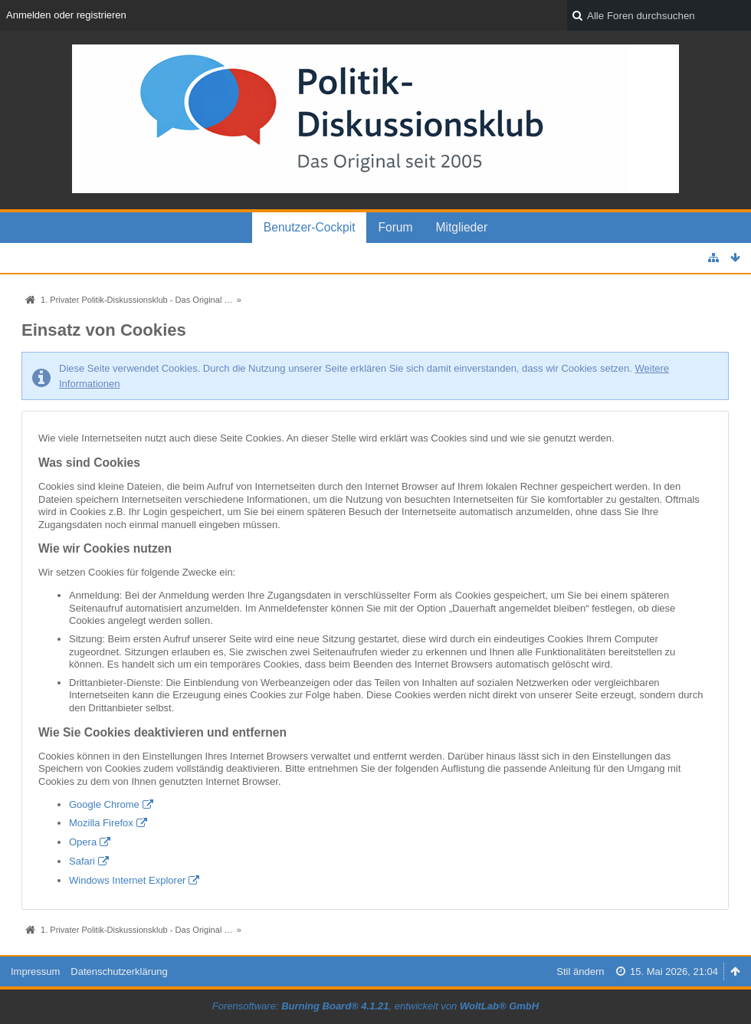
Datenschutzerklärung (119, 971)
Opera (83, 842)
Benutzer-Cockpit (310, 227)
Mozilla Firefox (101, 823)
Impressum (35, 971)
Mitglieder (462, 227)
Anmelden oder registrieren (66, 15)
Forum (395, 227)
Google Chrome (104, 804)
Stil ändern (580, 971)
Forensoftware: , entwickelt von (375, 1006)
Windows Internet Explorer (127, 880)
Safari (82, 861)
